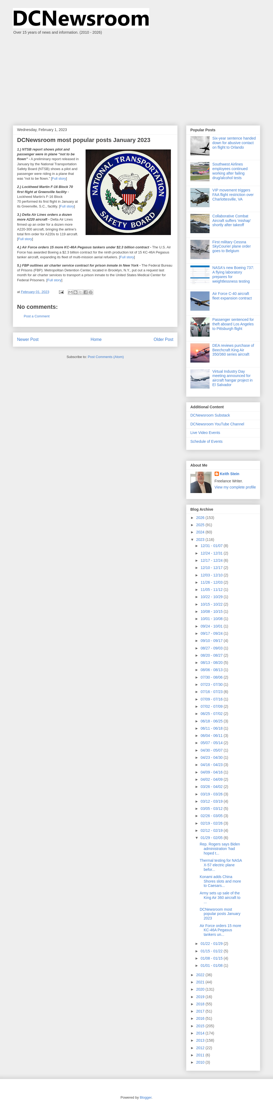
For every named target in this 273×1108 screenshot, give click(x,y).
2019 (201, 997)
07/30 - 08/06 (211, 677)
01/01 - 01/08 (211, 965)
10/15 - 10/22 (211, 604)
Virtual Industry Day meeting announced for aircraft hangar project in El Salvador (232, 378)
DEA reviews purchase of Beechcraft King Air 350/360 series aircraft (233, 350)
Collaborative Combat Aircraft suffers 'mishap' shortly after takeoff (231, 220)
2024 (201, 532)
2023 (201, 539)
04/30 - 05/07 (211, 750)
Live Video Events (205, 432)
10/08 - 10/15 (211, 611)
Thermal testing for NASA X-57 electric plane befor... (221, 865)
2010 (201, 1062)
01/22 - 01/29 (211, 943)
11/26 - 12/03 (211, 582)
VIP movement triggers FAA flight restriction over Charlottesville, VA (233, 194)
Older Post (163, 339)
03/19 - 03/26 (211, 794)
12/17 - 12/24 (211, 560)
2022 (201, 975)
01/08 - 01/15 (211, 958)
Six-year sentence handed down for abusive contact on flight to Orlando (234, 142)
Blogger (145, 1097)
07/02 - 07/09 (211, 706)
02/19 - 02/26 (211, 823)
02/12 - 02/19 (211, 830)
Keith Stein (229, 474)
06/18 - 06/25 (211, 721)
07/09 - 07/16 (211, 699)
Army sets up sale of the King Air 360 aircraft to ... (220, 897)
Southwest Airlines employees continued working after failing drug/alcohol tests (230, 171)
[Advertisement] (136, 77)
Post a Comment (37, 316)
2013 (201, 1040)
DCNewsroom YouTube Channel (217, 424)
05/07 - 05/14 (211, 743)
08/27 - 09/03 (211, 648)
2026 (201, 517)
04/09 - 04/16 (211, 772)
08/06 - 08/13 (211, 670)
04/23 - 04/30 (211, 757)
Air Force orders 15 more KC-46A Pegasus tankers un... (220, 930)
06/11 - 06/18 (211, 728)
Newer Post (28, 339)
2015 (201, 1026)
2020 (201, 989)
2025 (201, 525)
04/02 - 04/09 (211, 779)
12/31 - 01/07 (211, 546)
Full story (59, 178)
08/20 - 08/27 (211, 655)
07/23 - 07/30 (211, 684)
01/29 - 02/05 (211, 838)
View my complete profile (235, 487)
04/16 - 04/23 (211, 765)
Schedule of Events (206, 441)
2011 (201, 1055)
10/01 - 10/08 (211, 619)
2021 (201, 982)
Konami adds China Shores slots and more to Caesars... (220, 881)
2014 (201, 1033)
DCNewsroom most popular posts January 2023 (220, 914)
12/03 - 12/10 (211, 575)
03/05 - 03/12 (211, 808)
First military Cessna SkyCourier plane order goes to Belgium (231, 246)
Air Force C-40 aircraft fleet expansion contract (232, 295)
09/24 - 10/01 (211, 626)
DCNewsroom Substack (210, 415)
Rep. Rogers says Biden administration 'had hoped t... (220, 848)
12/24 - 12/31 (211, 553)
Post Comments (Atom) (106, 357)
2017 (201, 1011)
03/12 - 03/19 (211, 801)
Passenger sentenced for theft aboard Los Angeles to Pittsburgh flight (233, 324)
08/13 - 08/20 (211, 662)
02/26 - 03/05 (211, 816)
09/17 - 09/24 (211, 633)
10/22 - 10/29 (211, 597)
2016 (201, 1018)
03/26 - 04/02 (211, 786)
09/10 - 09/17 (211, 640)
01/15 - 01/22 (211, 951)
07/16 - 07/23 (211, 692)
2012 (201, 1048)
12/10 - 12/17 (211, 567)
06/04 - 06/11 (211, 735)
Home (96, 339)
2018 (201, 1004)
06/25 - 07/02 (211, 713)
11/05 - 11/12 (211, 589)
